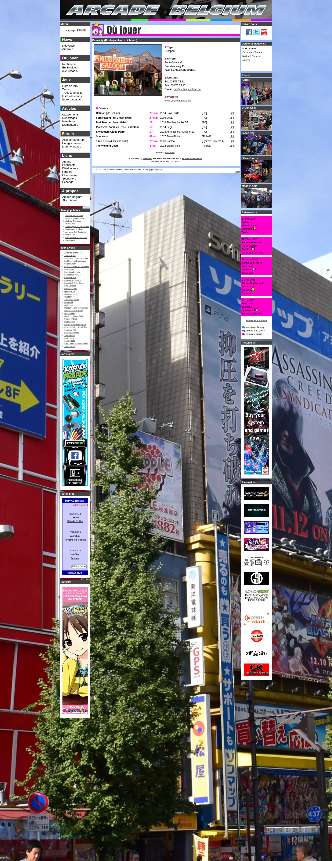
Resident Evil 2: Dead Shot (76, 237)
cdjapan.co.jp (74, 573)
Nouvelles (68, 45)
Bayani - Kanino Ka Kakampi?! (76, 267)
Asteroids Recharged (73, 253)
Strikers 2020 (69, 341)
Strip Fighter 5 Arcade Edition (76, 344)
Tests (65, 89)
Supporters (69, 178)
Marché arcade (71, 146)
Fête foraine (69, 175)
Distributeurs (70, 124)
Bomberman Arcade (72, 275)
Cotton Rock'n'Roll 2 (72, 280)
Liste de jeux (70, 86)
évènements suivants (256, 320)
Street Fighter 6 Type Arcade (77, 226)
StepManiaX (70, 240)
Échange (67, 182)
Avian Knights (70, 256)
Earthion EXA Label (73, 221)
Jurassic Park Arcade (74, 215)
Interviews (68, 121)
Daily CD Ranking (74, 500)
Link (232, 113)
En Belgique (69, 67)
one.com (158, 170)
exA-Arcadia (70, 70)
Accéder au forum (73, 139)
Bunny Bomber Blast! (74, 229)
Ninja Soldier (69, 313)
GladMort (68, 297)
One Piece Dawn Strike (74, 218)
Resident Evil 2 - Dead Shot (75, 327)
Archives (67, 49)
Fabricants (68, 165)
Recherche (69, 64)
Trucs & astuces (72, 92)
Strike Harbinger (71, 338)
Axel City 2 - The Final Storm (76, 258)
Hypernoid (68, 302)
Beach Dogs (69, 269)
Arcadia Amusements (192, 158)
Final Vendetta (70, 286)
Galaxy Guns (69, 291)
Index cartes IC (71, 99)
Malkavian (147, 158)
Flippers (67, 171)
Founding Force (70, 289)
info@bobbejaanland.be (187, 89)
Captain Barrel (70, 278)
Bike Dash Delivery (72, 272)
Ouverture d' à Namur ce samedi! (252, 57)
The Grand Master (71, 300)
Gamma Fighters (71, 294)
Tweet (237, 171)
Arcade (66, 161)
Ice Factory (170, 153)
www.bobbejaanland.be (178, 100)
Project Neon (69, 322)
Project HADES (70, 319)
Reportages (69, 118)
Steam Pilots (69, 335)
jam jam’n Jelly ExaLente (75, 232)
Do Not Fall (70, 235)
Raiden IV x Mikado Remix (75, 324)
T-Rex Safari (69, 346)
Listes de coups (72, 96)
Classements (70, 114)
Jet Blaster (68, 305)
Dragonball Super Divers (74, 283)
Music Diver (70, 224)
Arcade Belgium (72, 197)
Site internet (69, 200)
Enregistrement (71, 143)
